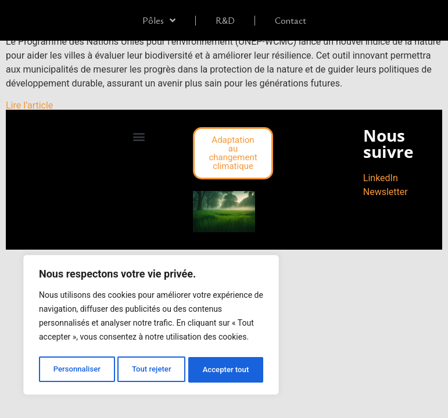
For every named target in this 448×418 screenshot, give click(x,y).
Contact (290, 20)
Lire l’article (29, 105)
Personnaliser (76, 369)
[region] (151, 327)
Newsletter (385, 191)
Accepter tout (226, 369)
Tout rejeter (152, 369)
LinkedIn (380, 177)
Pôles (158, 20)
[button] (139, 136)
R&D (225, 20)
